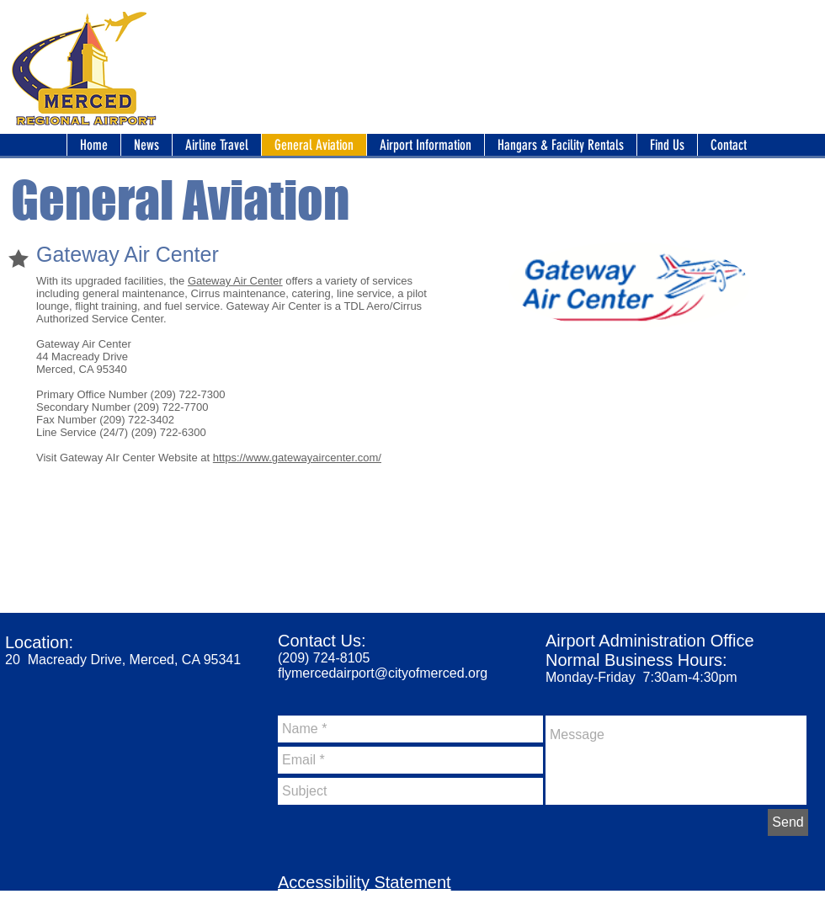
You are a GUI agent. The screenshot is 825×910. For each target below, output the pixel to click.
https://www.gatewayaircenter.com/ (297, 457)
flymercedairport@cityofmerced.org (382, 673)
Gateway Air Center (235, 280)
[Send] (788, 822)
